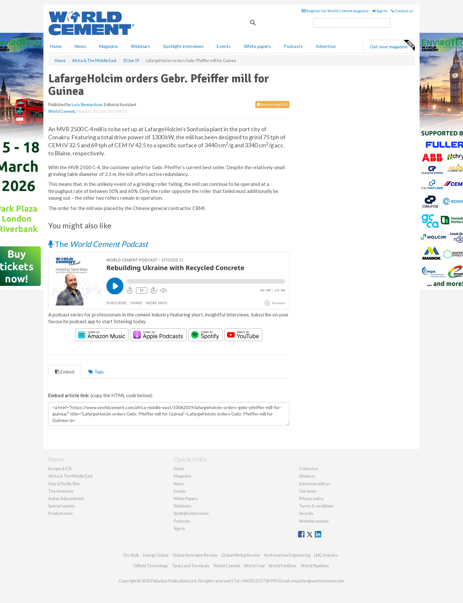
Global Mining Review (240, 555)
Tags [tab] (96, 371)
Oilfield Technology (150, 565)
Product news (60, 513)
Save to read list (272, 104)
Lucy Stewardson (87, 104)
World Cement (61, 111)
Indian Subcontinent (66, 498)
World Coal (254, 565)
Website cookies (314, 521)
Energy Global (155, 555)
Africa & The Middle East (70, 476)
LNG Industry (326, 555)
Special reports (61, 505)
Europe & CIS (59, 468)
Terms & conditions (316, 505)
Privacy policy (311, 498)
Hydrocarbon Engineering (287, 555)
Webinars (140, 46)
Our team (307, 491)
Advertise (326, 46)
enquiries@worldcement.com (317, 580)
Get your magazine (392, 45)
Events (224, 46)
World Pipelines (315, 565)
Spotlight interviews (183, 46)
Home (56, 46)
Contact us (402, 11)
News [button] (80, 46)
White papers (257, 46)
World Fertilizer (282, 565)
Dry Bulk (131, 555)
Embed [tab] (64, 371)
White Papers (186, 498)
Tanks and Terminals (191, 565)
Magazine (108, 46)
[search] (351, 23)
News (179, 483)
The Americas (61, 491)
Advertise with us (314, 483)
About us (307, 476)
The (98, 244)
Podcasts (293, 46)
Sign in (380, 11)
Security (306, 513)
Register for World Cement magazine (335, 11)
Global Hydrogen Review (194, 555)
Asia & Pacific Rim (64, 483)
